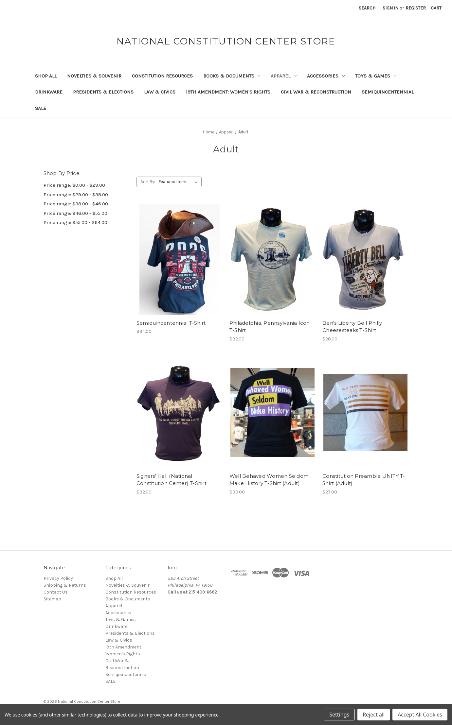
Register (416, 8)
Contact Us (56, 592)
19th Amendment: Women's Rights (228, 92)
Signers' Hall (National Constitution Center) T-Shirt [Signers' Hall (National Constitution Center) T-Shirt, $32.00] (171, 480)
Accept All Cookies (420, 714)
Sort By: (147, 181)
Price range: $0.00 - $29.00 (74, 185)
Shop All (46, 76)
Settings (339, 714)
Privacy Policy (58, 578)
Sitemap (52, 599)
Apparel (284, 76)
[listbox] (179, 182)
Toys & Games (375, 76)
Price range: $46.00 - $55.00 (75, 213)
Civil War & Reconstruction (316, 92)
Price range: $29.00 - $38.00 (76, 195)
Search (367, 8)
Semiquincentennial (388, 92)
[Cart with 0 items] (436, 8)
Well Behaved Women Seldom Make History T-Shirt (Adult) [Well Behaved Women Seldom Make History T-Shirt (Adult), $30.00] (269, 480)
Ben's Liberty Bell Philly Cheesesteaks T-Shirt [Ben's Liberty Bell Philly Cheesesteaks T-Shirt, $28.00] (352, 327)
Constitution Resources (162, 76)
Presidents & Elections (103, 92)
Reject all (374, 714)
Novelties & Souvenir (94, 76)
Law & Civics (159, 92)
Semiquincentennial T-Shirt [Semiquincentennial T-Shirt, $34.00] (171, 323)
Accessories (326, 76)
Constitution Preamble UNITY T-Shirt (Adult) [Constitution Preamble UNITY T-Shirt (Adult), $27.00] (363, 480)
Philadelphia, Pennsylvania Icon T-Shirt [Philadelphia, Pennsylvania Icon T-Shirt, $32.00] (269, 327)
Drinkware (49, 92)
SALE (40, 108)
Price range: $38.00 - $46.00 (76, 204)
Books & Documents (232, 76)
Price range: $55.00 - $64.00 (75, 222)
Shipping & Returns (65, 585)
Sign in (390, 8)
